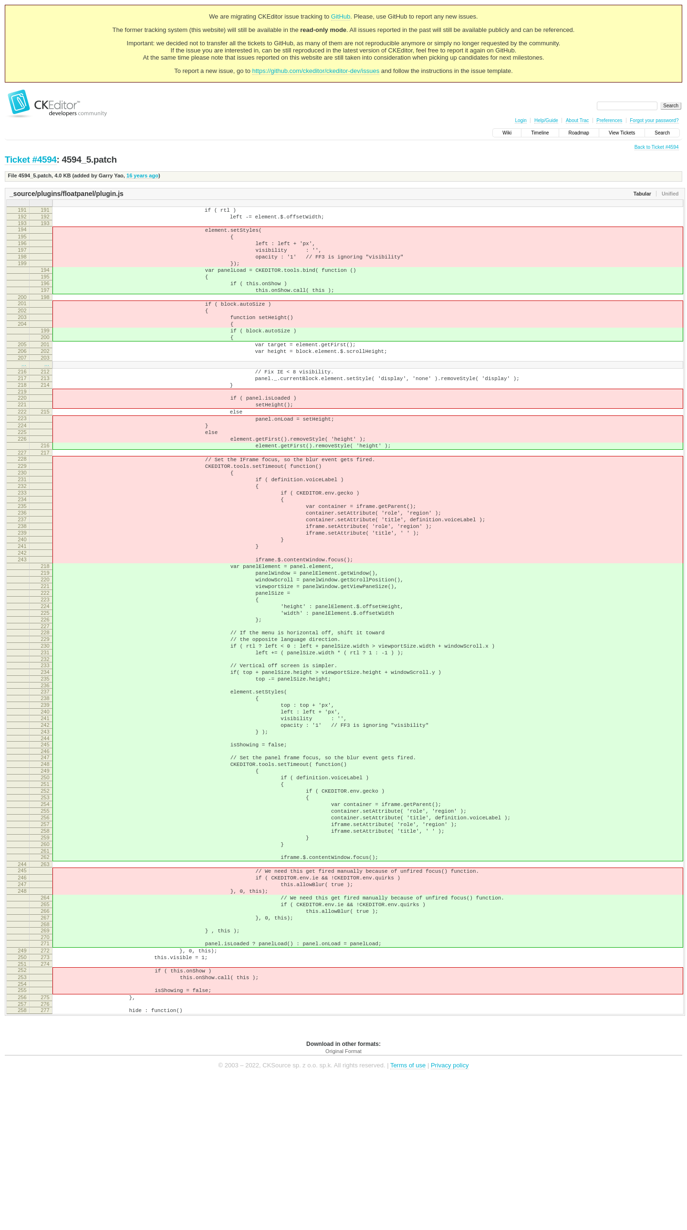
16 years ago (142, 175)
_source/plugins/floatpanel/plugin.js (67, 193)
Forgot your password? (654, 120)
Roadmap (579, 132)
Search (662, 132)
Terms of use (408, 1215)
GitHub (340, 16)
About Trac (577, 120)
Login (520, 120)
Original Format (343, 1201)
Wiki (506, 132)
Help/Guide (546, 120)
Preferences (609, 120)
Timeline (540, 132)
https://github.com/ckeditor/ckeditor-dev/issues (316, 70)
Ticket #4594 (31, 160)
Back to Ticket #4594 (657, 147)
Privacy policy (449, 1215)
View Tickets (622, 132)
